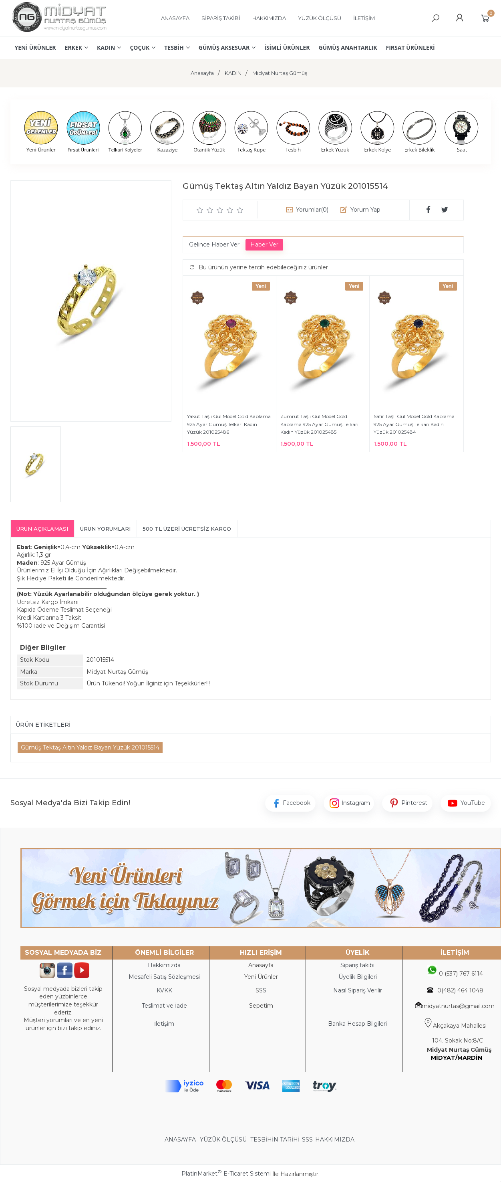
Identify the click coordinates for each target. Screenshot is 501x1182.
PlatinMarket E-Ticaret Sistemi (226, 1173)
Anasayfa (261, 965)
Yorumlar (312, 209)
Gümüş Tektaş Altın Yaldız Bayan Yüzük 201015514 (90, 747)
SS (262, 990)
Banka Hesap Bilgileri (357, 1023)
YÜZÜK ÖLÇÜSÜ (223, 1139)
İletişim (164, 1023)
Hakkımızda (164, 965)
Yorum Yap (365, 209)
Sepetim (261, 1005)
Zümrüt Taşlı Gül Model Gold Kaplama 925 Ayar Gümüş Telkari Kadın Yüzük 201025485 (319, 424)
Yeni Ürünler (261, 976)
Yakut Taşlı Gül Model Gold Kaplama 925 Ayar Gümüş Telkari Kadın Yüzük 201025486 (229, 424)
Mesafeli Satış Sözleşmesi (164, 976)
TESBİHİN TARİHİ (275, 1139)
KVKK (164, 990)
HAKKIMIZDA (334, 1139)
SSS (307, 1139)
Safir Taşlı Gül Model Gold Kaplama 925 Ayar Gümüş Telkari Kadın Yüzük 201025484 (414, 424)
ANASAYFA (181, 1139)
